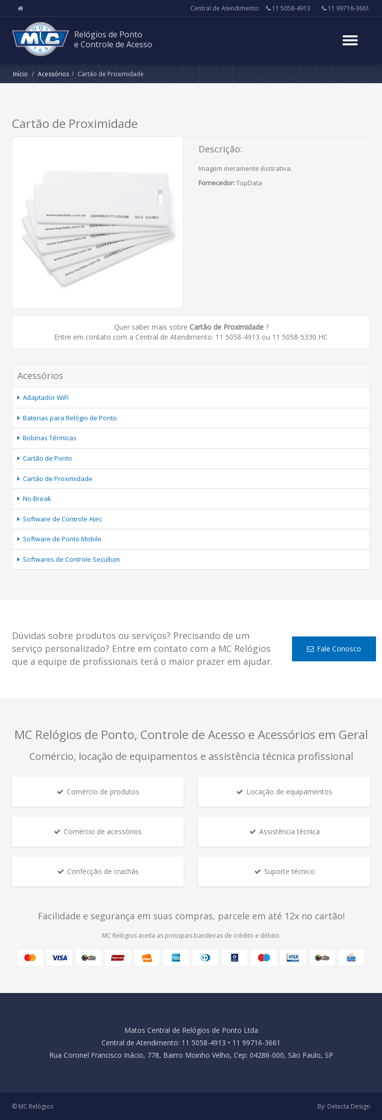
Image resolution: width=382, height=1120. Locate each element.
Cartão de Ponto (47, 458)
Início (20, 74)
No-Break (37, 498)
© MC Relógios (32, 1106)
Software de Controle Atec (62, 518)
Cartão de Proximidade (58, 478)
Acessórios (53, 74)
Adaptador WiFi (46, 397)
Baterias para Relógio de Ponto (70, 417)
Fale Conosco (334, 648)
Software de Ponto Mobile (62, 538)
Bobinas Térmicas (50, 437)
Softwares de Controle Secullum (71, 559)
